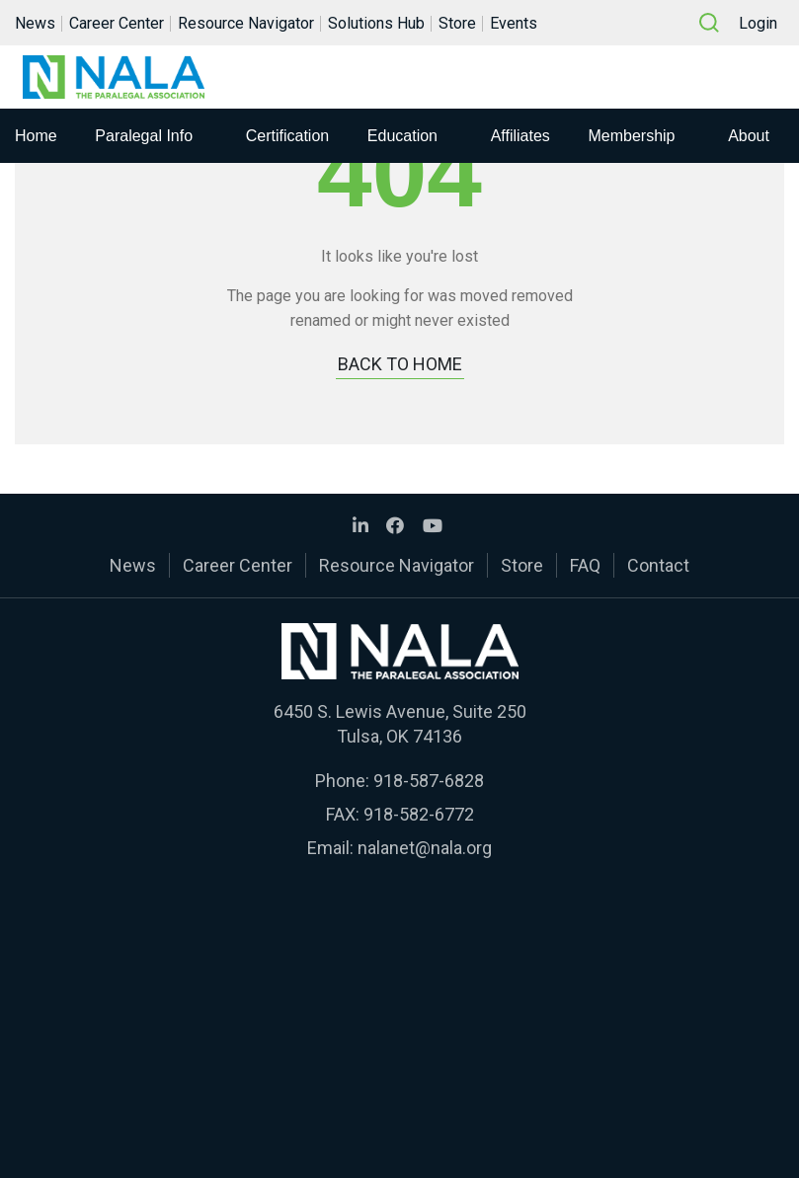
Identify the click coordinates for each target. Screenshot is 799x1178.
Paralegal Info (144, 135)
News (35, 23)
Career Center (116, 23)
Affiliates (520, 135)
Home (36, 135)
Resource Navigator (246, 23)
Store (457, 23)
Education (402, 135)
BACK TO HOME (400, 363)
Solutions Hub (376, 23)
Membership (631, 135)
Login (758, 23)
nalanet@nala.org (425, 847)
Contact (658, 565)
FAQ (585, 565)
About (748, 135)
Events (513, 23)
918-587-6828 (428, 780)
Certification (287, 135)
